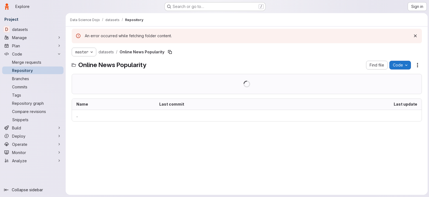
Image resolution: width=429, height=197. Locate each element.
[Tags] (32, 95)
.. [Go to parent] (76, 115)
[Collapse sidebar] (32, 190)
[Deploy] (32, 136)
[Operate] (32, 144)
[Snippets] (32, 119)
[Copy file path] (169, 52)
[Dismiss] (414, 36)
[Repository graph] (32, 103)
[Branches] (32, 78)
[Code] (32, 54)
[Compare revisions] (32, 111)
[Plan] (32, 46)
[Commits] (32, 87)
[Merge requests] (32, 62)
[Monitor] (32, 152)
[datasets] (32, 29)
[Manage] (32, 37)
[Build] (32, 128)
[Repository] (32, 70)
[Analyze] (32, 160)
